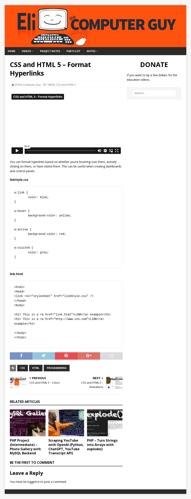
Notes (91, 51)
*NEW (51, 84)
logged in (33, 482)
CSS (22, 368)
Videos (26, 51)
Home (11, 51)
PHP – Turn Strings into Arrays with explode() (102, 444)
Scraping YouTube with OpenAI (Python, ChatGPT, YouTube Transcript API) (66, 446)
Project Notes (50, 51)
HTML (35, 368)
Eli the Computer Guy (28, 84)
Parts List (73, 51)
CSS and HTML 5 (66, 84)
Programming (56, 368)
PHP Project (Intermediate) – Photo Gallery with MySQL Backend (25, 446)
